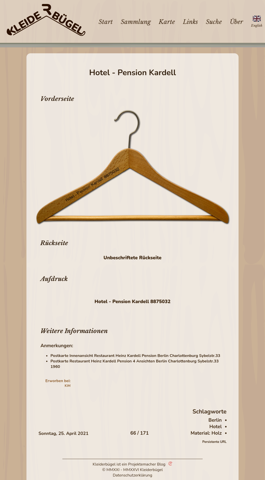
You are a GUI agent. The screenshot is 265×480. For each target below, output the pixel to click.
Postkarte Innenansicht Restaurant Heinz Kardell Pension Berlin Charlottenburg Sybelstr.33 (135, 355)
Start (106, 21)
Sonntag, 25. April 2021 (63, 433)
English (256, 25)
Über (236, 21)
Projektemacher (142, 464)
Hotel (215, 426)
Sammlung (136, 21)
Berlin (215, 420)
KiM (68, 386)
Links (190, 21)
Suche (214, 21)
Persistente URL (214, 442)
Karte (167, 21)
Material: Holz (206, 433)
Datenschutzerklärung (132, 475)
